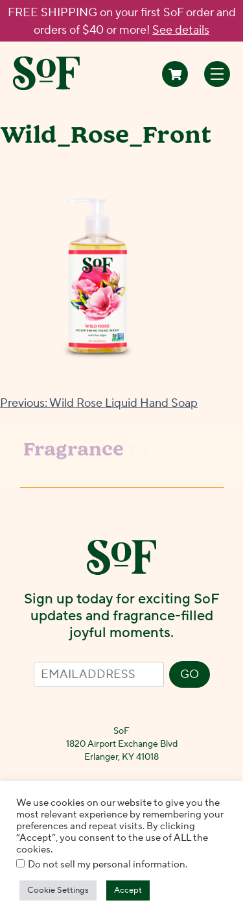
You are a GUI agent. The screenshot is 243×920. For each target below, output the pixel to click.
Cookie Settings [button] (58, 890)
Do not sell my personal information (106, 864)
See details (180, 30)
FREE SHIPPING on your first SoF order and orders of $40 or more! (122, 21)
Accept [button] (128, 890)
